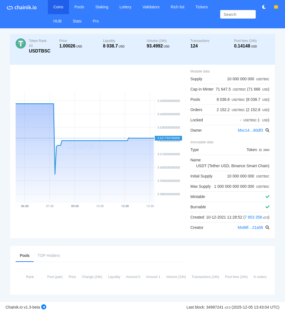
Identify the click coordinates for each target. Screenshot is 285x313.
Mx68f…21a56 (251, 227)
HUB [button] (57, 21)
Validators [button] (150, 7)
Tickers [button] (201, 7)
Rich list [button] (177, 7)
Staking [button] (102, 7)
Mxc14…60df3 (251, 130)
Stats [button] (77, 21)
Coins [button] (58, 7)
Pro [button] (96, 21)
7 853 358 (253, 217)
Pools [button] (79, 7)
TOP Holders (49, 255)
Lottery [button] (125, 7)
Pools (25, 255)
